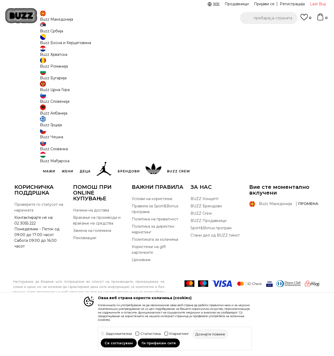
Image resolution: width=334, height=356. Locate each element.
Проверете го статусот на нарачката (38, 246)
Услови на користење (152, 237)
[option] (167, 33)
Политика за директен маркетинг (153, 268)
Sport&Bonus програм (210, 266)
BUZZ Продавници (208, 259)
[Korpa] (322, 19)
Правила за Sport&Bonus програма (155, 247)
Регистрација (292, 4)
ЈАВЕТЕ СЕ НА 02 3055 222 (101, 33)
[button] (268, 18)
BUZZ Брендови (206, 244)
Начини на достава (91, 248)
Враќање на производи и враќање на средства (97, 259)
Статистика (150, 334)
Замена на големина (92, 269)
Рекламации (84, 276)
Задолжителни (119, 334)
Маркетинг (179, 334)
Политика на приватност (155, 257)
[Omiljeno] (305, 19)
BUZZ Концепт (204, 237)
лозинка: (58, 109)
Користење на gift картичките (149, 288)
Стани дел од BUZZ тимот (215, 273)
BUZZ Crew (201, 252)
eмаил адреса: (61, 91)
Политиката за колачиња (155, 278)
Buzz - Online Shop (28, 42)
